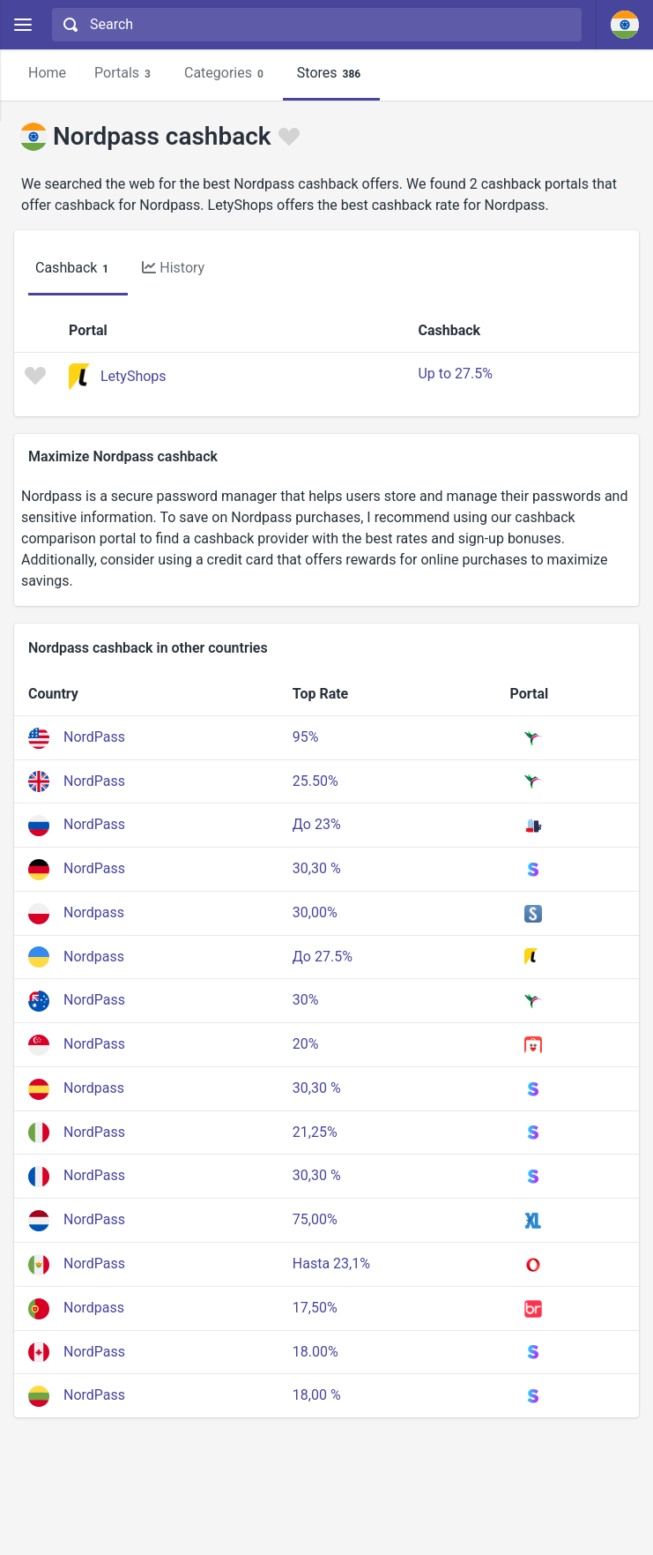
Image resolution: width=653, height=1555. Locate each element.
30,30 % (317, 868)
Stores (331, 73)
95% (306, 737)
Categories (226, 73)
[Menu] (22, 25)
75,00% (315, 1219)
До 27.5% (322, 956)
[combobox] (314, 25)
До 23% (317, 824)
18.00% (315, 1351)
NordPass (94, 737)
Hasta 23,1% (331, 1263)
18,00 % (317, 1395)
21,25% (315, 1132)
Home (47, 72)
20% (306, 1043)
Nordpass (93, 912)
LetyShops (133, 376)
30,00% (315, 912)
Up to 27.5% (455, 373)
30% (306, 999)
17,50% (315, 1307)
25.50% (315, 781)
